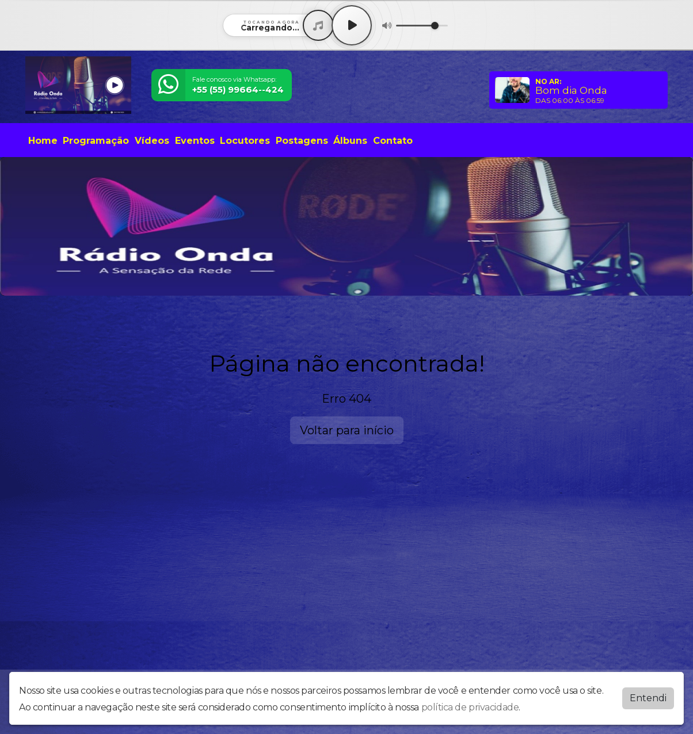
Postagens (302, 140)
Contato (393, 140)
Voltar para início (347, 430)
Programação (96, 140)
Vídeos (152, 140)
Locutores (245, 140)
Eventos (195, 140)
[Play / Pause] (352, 25)
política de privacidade (470, 707)
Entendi (648, 698)
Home (43, 140)
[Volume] (422, 25)
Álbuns (350, 140)
